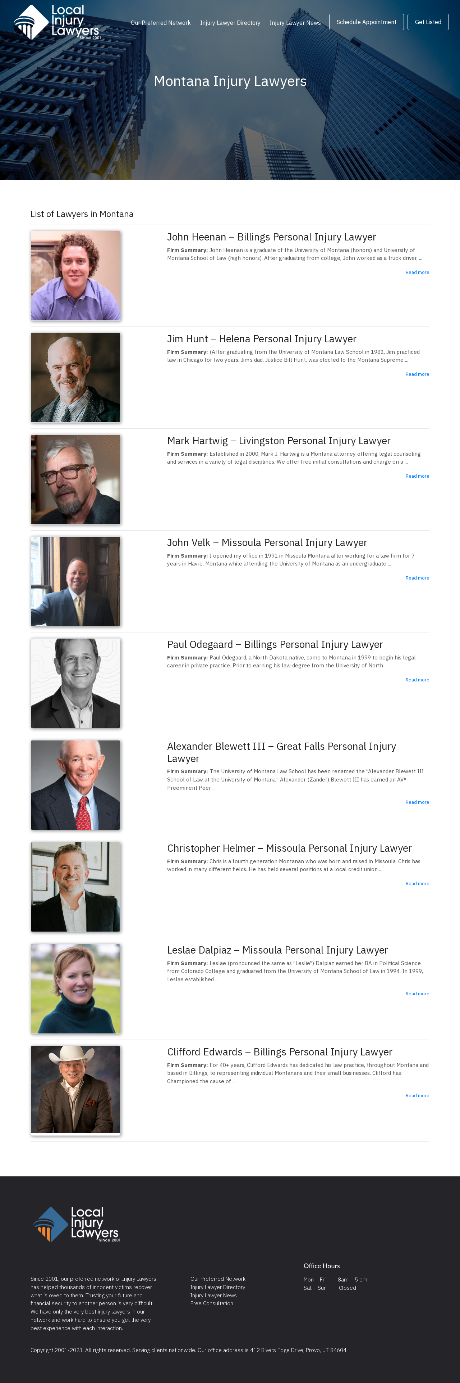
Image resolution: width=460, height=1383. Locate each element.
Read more (417, 272)
